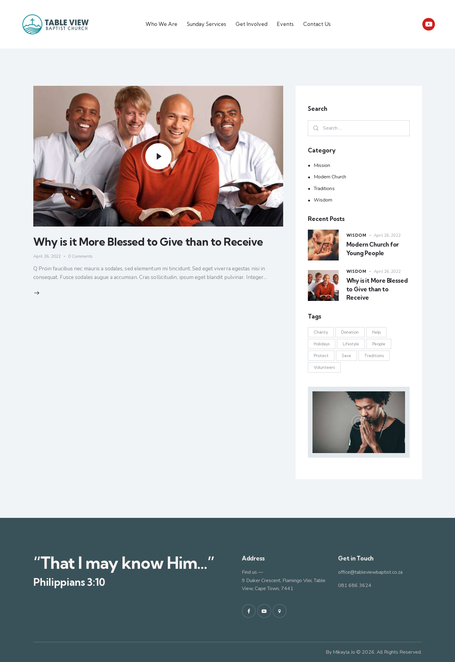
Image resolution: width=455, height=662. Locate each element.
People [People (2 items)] (378, 343)
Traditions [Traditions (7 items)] (374, 355)
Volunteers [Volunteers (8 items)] (324, 367)
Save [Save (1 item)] (346, 355)
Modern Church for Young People (372, 249)
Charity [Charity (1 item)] (321, 332)
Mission (322, 165)
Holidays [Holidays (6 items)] (321, 343)
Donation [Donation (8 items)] (350, 332)
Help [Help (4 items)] (376, 332)
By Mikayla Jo (340, 652)
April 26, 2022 (47, 256)
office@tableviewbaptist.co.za (370, 572)
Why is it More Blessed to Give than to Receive (148, 241)
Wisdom (323, 200)
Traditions (324, 188)
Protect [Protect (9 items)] (321, 355)
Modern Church (330, 176)
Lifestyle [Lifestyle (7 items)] (351, 343)
